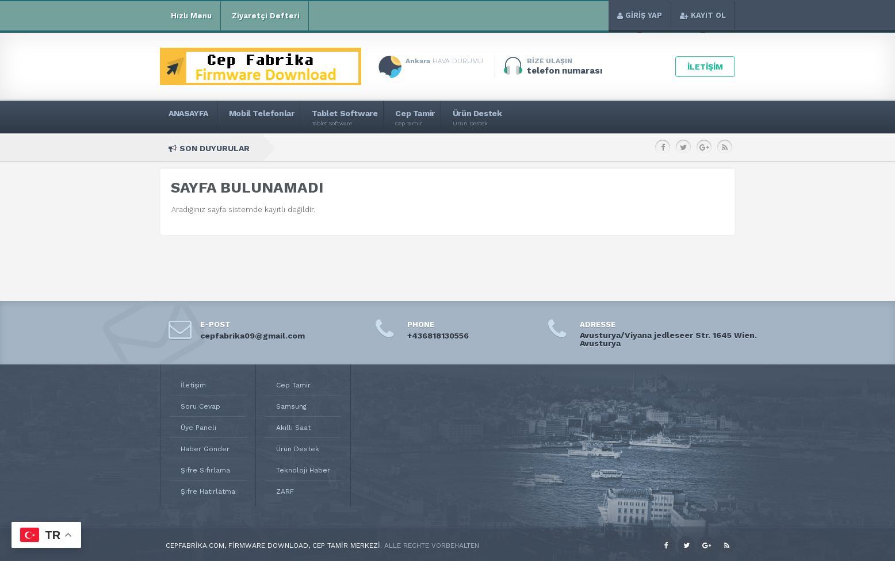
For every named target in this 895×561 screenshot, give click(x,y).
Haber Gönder (205, 449)
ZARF (285, 491)
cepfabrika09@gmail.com (252, 336)
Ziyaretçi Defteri (265, 16)
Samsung (291, 406)
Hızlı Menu (190, 16)
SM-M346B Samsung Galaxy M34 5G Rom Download (588, 148)
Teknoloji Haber (303, 470)
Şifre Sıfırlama (205, 470)
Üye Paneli (198, 428)
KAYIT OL (703, 15)
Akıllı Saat (293, 428)
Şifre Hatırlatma (208, 491)
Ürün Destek (297, 449)
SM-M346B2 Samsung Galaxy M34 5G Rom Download (397, 148)
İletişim (193, 385)
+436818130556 (438, 336)
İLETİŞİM (705, 66)
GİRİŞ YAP (639, 15)
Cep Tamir (293, 385)
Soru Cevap (200, 406)
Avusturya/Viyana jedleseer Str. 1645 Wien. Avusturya (668, 339)
